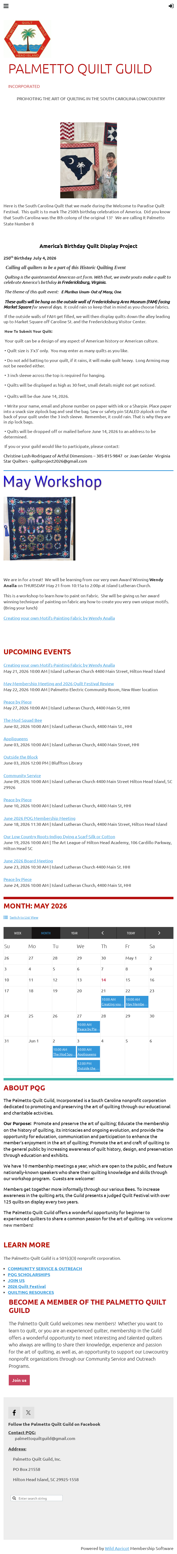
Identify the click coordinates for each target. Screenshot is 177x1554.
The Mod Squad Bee (23, 720)
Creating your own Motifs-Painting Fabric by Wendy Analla (59, 617)
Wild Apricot (117, 1548)
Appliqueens (16, 738)
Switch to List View (24, 917)
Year (74, 933)
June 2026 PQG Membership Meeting (39, 818)
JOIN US (16, 1280)
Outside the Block (21, 756)
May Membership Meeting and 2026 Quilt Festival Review (59, 683)
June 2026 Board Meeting (28, 860)
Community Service (22, 775)
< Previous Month (103, 933)
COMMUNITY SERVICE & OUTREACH (45, 1268)
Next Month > (159, 933)
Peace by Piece (18, 701)
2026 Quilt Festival (27, 1286)
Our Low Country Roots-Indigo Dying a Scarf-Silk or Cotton (59, 836)
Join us (19, 1380)
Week (18, 933)
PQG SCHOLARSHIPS (29, 1274)
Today (131, 933)
